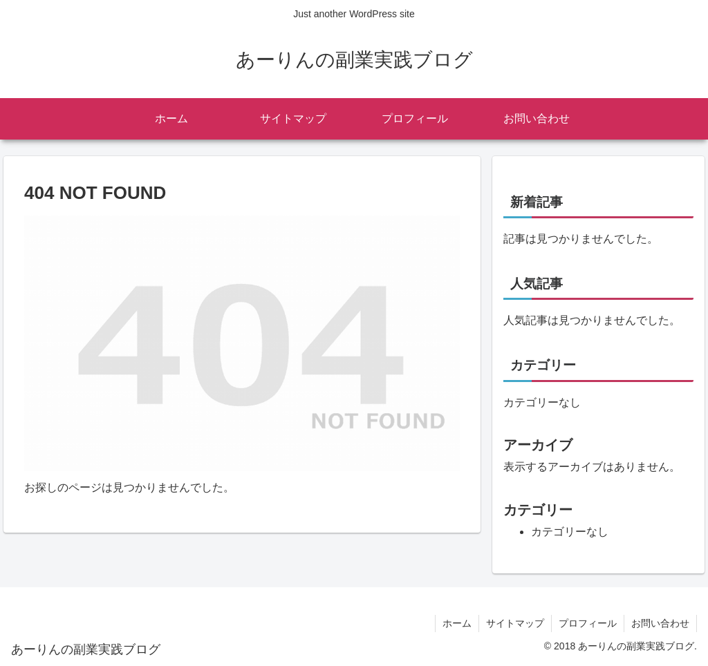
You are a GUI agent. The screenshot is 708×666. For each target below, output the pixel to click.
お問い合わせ (660, 623)
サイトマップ (515, 623)
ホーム (457, 623)
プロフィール (588, 623)
